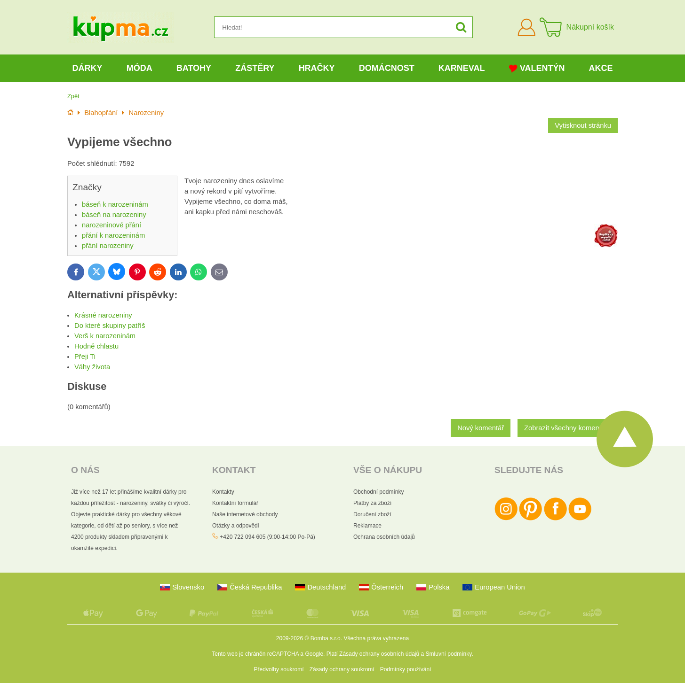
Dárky (87, 68)
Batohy (193, 68)
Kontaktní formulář (235, 503)
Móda (139, 68)
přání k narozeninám (113, 235)
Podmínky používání (405, 669)
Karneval (461, 68)
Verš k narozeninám (104, 336)
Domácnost (386, 68)
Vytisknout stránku (583, 125)
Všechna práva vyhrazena (376, 638)
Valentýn (537, 68)
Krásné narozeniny (103, 315)
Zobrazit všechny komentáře (567, 428)
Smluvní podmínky (449, 654)
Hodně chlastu (96, 346)
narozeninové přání (111, 225)
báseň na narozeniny (114, 214)
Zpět (73, 96)
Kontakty (223, 492)
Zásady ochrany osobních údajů (379, 654)
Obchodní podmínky (378, 492)
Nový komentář (480, 428)
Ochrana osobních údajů (384, 537)
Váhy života (92, 367)
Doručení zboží (372, 514)
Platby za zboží (372, 503)
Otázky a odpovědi (235, 525)
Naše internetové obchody (245, 514)
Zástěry (254, 68)
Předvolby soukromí (279, 669)
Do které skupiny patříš (109, 325)
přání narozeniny (108, 245)
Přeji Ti (85, 356)
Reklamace (367, 525)
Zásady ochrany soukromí (342, 669)
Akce (601, 68)
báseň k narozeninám (115, 204)
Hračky (317, 68)
